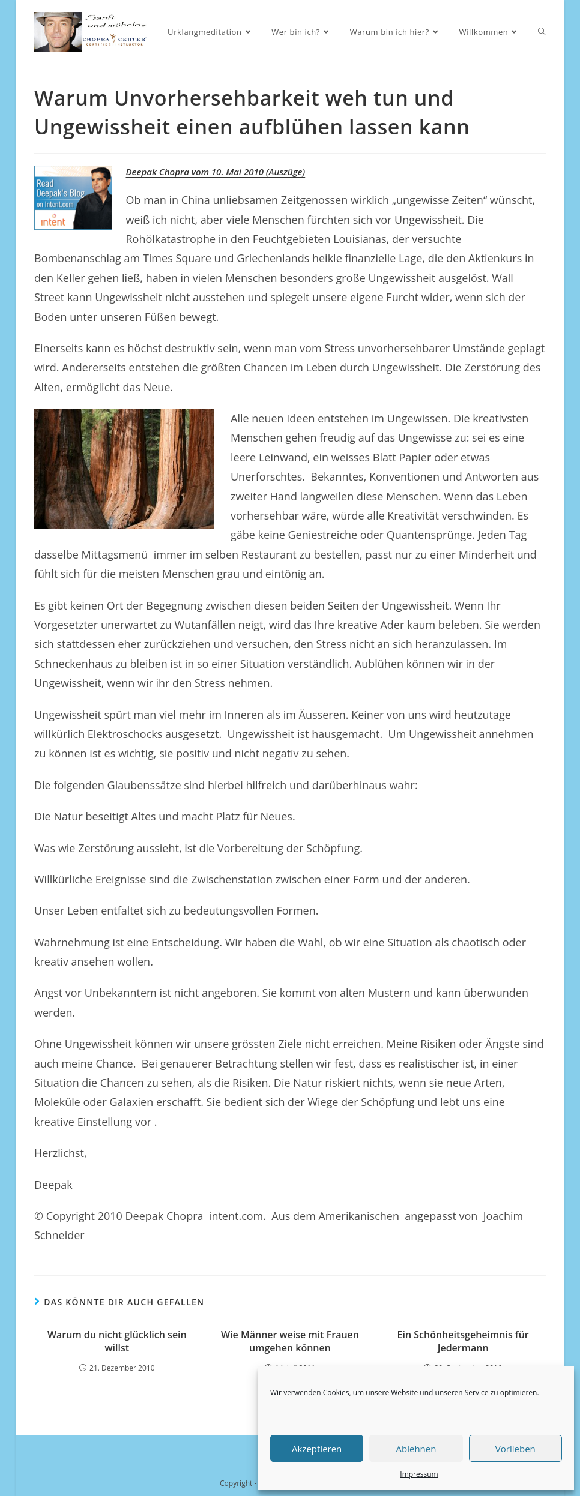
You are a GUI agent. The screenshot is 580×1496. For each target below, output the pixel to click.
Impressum (419, 1474)
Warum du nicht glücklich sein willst (117, 1341)
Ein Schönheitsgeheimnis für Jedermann (463, 1341)
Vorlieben (515, 1449)
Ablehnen (416, 1449)
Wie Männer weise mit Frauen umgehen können (290, 1341)
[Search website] (542, 32)
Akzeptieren (317, 1449)
